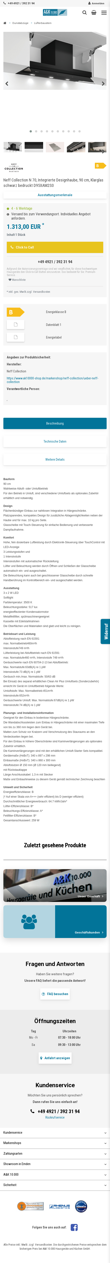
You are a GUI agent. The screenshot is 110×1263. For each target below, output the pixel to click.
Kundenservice (55, 1133)
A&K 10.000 (55, 1174)
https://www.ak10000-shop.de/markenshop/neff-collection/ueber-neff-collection (52, 380)
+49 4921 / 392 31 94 (21, 3)
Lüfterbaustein (42, 23)
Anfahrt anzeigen (55, 1058)
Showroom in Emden (55, 1164)
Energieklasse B (56, 312)
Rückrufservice (55, 1117)
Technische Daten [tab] (55, 441)
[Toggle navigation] (104, 13)
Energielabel (54, 337)
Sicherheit (55, 1185)
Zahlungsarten (55, 1154)
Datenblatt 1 (53, 325)
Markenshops (55, 1143)
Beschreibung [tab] (55, 423)
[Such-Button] (84, 12)
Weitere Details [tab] (55, 459)
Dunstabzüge (20, 23)
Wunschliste (17, 279)
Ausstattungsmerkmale (55, 195)
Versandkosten (41, 291)
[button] (93, 12)
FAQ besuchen (55, 994)
